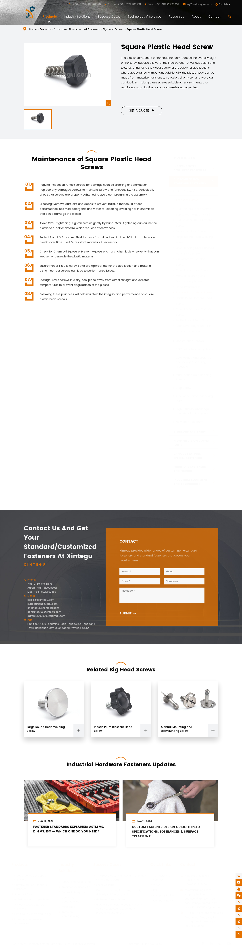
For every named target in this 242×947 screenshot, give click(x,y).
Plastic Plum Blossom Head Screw (113, 732)
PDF (153, 890)
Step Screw (183, 387)
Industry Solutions (77, 16)
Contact (214, 16)
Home (33, 29)
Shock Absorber (104, 885)
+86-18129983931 (195, 880)
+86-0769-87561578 (86, 4)
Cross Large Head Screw (192, 270)
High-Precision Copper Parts (191, 443)
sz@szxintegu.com (199, 4)
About (196, 16)
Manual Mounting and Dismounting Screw (176, 732)
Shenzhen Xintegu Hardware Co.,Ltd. (49, 944)
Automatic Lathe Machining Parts (194, 398)
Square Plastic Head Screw (144, 29)
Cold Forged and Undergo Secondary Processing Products (193, 362)
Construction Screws (190, 341)
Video (155, 885)
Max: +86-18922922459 (163, 4)
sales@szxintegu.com (38, 600)
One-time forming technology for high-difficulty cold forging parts (118, 892)
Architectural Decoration (75, 887)
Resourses (176, 16)
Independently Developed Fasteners (189, 168)
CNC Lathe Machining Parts (194, 349)
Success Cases (109, 16)
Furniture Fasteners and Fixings (189, 469)
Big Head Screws (113, 29)
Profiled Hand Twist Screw (193, 320)
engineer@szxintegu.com (40, 608)
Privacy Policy (153, 944)
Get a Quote (141, 110)
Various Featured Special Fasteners (187, 456)
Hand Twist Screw (188, 287)
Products (49, 16)
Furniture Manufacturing (75, 882)
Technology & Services (144, 16)
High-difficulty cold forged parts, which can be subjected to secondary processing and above (118, 908)
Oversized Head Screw (191, 231)
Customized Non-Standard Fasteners (77, 29)
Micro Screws (185, 191)
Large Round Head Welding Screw (46, 732)
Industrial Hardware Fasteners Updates (121, 762)
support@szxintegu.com (40, 604)
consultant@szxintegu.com (41, 612)
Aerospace (67, 907)
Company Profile (162, 895)
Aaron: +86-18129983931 (124, 4)
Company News (161, 900)
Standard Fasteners (189, 431)
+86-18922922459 (196, 884)
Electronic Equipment (73, 892)
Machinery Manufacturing (69, 899)
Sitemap (134, 944)
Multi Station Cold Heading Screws (193, 377)
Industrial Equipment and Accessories (190, 482)
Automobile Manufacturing (69, 914)
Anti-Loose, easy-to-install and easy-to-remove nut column (119, 877)
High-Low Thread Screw (109, 899)
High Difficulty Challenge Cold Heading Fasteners (192, 411)
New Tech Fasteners (189, 421)
